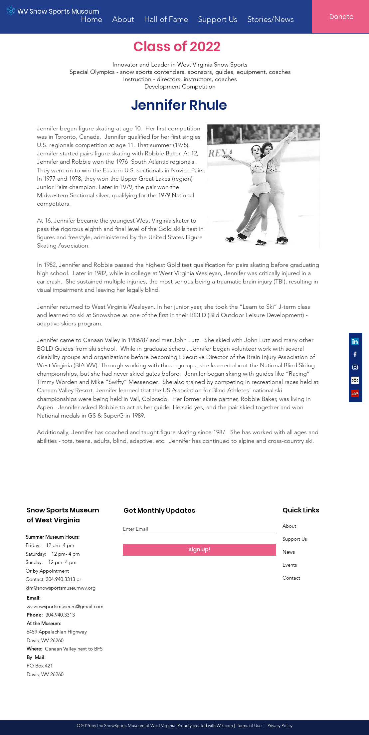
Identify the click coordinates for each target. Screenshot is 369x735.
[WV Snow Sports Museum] (58, 11)
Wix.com (225, 725)
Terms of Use (249, 725)
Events (289, 565)
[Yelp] (355, 393)
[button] (270, 19)
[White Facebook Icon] (355, 354)
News (288, 552)
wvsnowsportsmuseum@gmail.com (65, 606)
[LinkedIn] (355, 341)
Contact (291, 578)
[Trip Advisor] (355, 380)
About (289, 526)
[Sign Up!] (199, 550)
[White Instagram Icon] (355, 367)
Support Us (294, 539)
